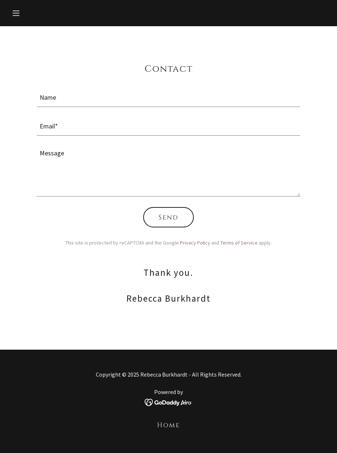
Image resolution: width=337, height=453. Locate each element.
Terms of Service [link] (239, 242)
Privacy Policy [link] (195, 242)
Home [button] (168, 425)
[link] (168, 402)
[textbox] (168, 97)
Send (168, 217)
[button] (33, 13)
